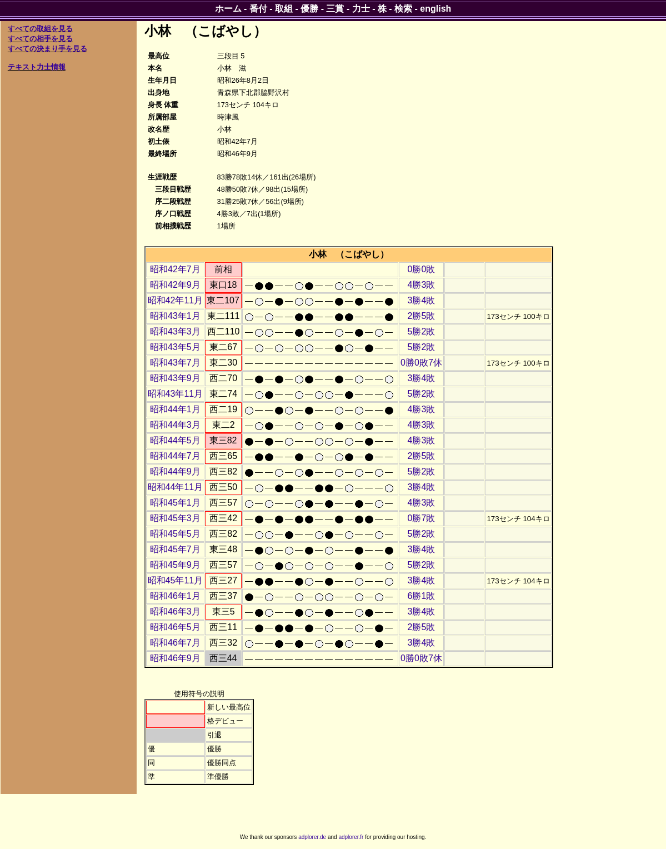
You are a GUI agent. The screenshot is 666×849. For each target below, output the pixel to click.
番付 (258, 8)
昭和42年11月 (175, 300)
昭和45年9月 (175, 565)
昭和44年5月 (175, 440)
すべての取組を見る (40, 28)
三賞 (335, 8)
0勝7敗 (421, 518)
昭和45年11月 (175, 580)
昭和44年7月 (175, 456)
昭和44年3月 (175, 425)
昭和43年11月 (175, 393)
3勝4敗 (421, 300)
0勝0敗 (421, 269)
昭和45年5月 (175, 533)
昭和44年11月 (175, 487)
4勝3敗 (421, 284)
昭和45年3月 (175, 518)
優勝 (309, 8)
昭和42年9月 (175, 284)
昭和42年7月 (175, 269)
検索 (403, 8)
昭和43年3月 (175, 331)
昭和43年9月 (175, 378)
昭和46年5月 (175, 627)
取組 (284, 8)
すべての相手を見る (40, 38)
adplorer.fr (350, 837)
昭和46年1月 (175, 596)
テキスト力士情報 (37, 67)
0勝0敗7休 (421, 362)
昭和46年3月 (175, 611)
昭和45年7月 (175, 549)
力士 (361, 8)
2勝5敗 (421, 316)
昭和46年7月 (175, 642)
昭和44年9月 (175, 471)
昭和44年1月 (175, 409)
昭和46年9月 (175, 658)
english (435, 8)
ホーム (228, 8)
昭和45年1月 (175, 502)
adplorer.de (312, 837)
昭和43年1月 (175, 316)
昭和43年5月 (175, 347)
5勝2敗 (421, 331)
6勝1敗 (421, 596)
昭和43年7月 (175, 362)
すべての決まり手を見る (47, 48)
